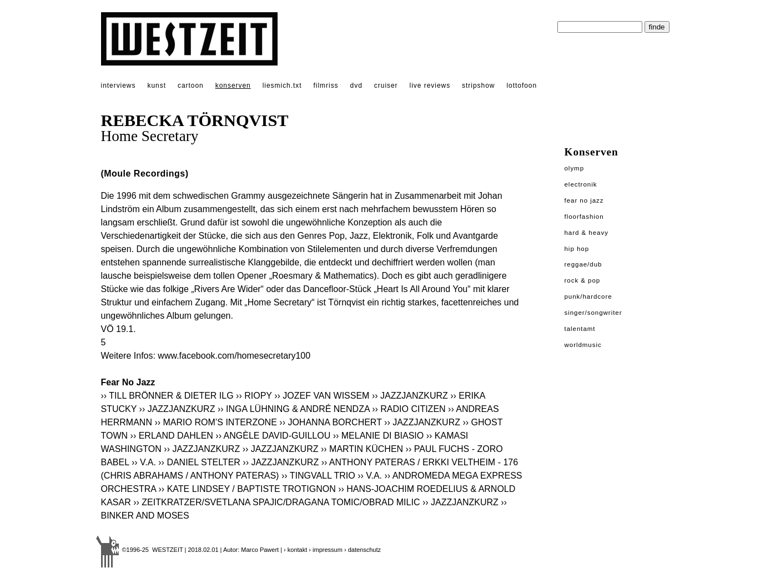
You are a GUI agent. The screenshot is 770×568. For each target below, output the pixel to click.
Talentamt (580, 328)
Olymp (575, 168)
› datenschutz (362, 549)
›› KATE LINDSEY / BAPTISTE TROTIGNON (247, 489)
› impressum (326, 549)
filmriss (326, 85)
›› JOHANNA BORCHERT (330, 422)
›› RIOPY (254, 395)
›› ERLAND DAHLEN (171, 435)
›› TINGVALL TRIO (318, 475)
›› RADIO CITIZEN (408, 409)
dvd (356, 85)
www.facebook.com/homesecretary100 (234, 355)
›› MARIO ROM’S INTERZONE (215, 422)
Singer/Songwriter (593, 312)
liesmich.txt (282, 85)
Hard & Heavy (586, 232)
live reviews (430, 85)
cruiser (386, 85)
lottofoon (521, 85)
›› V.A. (144, 462)
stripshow (478, 85)
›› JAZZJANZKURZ (410, 395)
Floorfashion (584, 216)
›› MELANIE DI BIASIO (378, 435)
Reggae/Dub (583, 264)
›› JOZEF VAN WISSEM (321, 395)
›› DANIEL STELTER (199, 462)
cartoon (191, 85)
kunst (156, 85)
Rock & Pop (583, 280)
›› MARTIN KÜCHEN (362, 449)
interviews (118, 85)
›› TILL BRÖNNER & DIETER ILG (167, 395)
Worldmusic (583, 344)
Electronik (581, 184)
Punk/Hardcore (588, 296)
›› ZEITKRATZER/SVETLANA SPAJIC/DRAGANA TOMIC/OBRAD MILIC (276, 502)
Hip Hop (577, 248)
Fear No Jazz (584, 200)
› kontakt (295, 549)
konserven (233, 85)
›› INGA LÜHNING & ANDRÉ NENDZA (294, 409)
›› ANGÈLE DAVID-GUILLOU (272, 435)
